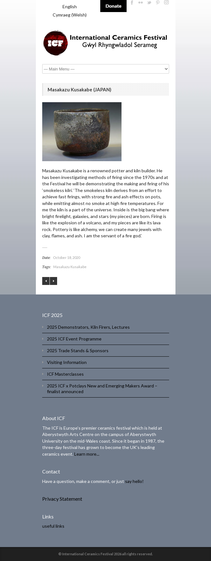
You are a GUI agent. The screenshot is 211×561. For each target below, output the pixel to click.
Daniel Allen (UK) (53, 281)
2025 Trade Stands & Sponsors (78, 350)
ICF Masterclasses (65, 374)
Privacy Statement (62, 499)
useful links (53, 526)
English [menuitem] (70, 6)
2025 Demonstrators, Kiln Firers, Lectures (88, 327)
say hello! (134, 481)
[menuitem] (69, 7)
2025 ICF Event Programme (74, 338)
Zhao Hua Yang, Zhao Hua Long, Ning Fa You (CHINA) (45, 281)
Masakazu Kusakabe (70, 267)
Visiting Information (67, 362)
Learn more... (86, 454)
